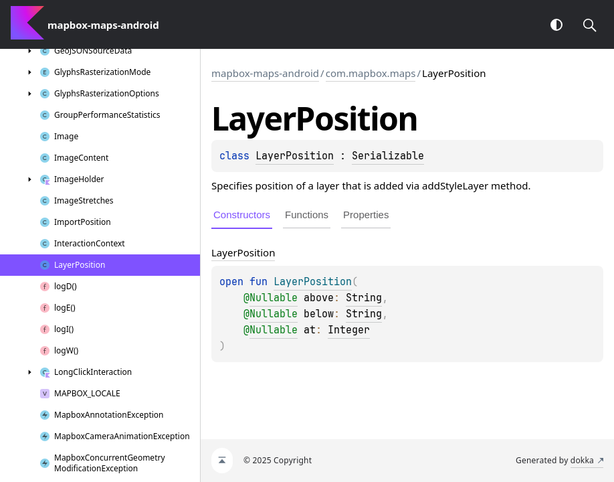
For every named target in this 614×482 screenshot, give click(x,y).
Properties (366, 214)
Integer (349, 330)
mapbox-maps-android (265, 73)
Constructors (241, 214)
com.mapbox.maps (371, 73)
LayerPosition (294, 156)
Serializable (388, 156)
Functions (306, 214)
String (364, 298)
